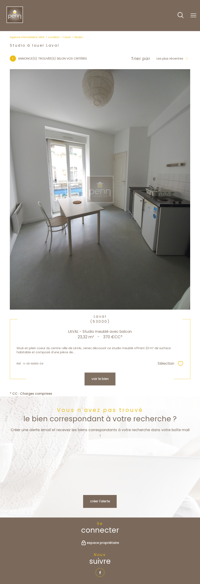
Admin (106, 568)
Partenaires (120, 568)
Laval (66, 37)
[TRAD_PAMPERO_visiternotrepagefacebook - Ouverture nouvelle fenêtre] (99, 523)
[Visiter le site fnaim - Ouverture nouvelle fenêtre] (81, 553)
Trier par (140, 58)
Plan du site (67, 568)
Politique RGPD (139, 568)
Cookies (156, 568)
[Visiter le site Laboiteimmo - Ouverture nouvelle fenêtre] (100, 577)
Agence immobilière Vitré (27, 37)
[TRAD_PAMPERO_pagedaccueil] (15, 21)
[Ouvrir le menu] (193, 15)
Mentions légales (88, 568)
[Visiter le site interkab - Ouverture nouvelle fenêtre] (106, 553)
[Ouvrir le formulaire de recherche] (180, 15)
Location (54, 37)
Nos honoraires (47, 568)
